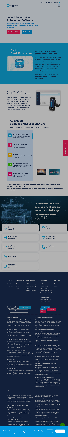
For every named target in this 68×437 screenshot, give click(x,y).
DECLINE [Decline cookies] (50, 431)
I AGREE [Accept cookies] (60, 431)
